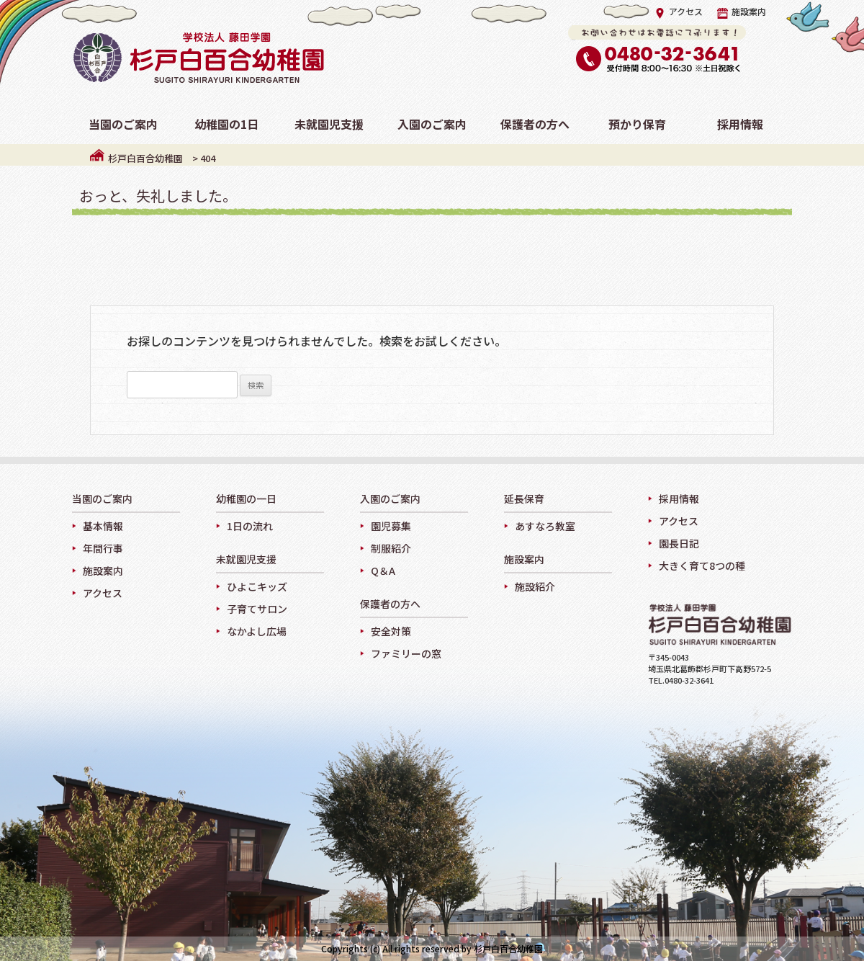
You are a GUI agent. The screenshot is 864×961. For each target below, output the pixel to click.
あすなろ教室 (545, 526)
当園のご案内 (102, 499)
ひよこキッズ (257, 586)
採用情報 (679, 498)
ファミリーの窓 (406, 653)
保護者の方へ (390, 604)
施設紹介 (535, 586)
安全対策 (391, 631)
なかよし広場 (257, 631)
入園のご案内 (390, 499)
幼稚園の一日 (246, 499)
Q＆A (383, 570)
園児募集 (391, 526)
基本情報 (103, 526)
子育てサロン (257, 608)
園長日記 (679, 543)
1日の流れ (250, 526)
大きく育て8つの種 (702, 565)
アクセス (678, 11)
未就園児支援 (246, 559)
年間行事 (103, 548)
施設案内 (741, 11)
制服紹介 (391, 548)
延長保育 (524, 499)
